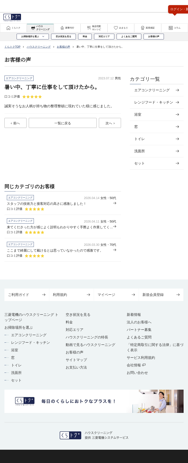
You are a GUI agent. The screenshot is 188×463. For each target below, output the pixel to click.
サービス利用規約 (141, 360)
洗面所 (16, 375)
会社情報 (136, 367)
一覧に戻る (62, 123)
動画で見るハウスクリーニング (90, 347)
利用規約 (71, 297)
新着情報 (134, 317)
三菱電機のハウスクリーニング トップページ (31, 319)
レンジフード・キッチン (30, 345)
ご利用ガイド (27, 297)
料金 (69, 324)
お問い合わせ (137, 375)
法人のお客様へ (139, 324)
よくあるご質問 (139, 339)
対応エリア (74, 332)
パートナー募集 (139, 332)
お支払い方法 (76, 369)
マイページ (116, 297)
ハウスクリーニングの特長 (87, 339)
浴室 (14, 352)
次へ (108, 123)
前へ (16, 123)
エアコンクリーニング (28, 337)
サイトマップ (76, 362)
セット (16, 382)
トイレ (16, 367)
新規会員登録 (161, 297)
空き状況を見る (78, 317)
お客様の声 (74, 354)
